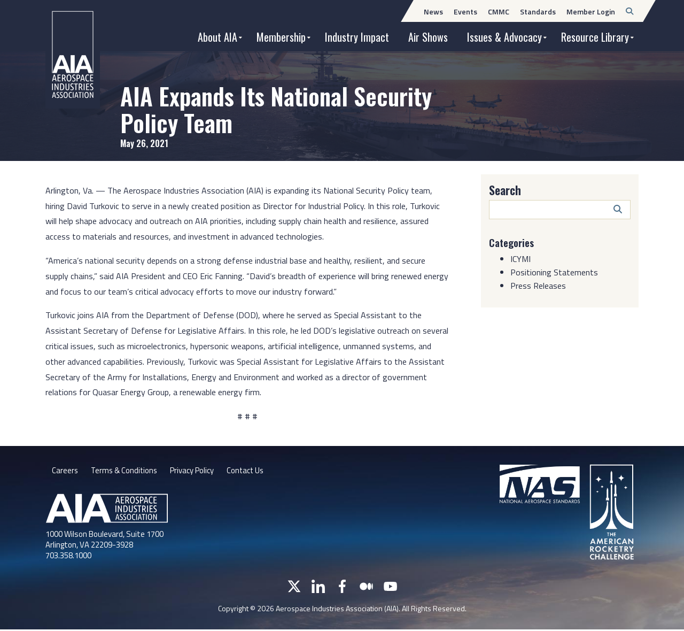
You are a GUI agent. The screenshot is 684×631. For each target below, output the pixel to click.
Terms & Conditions (126, 471)
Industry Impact (357, 37)
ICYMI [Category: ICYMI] (520, 258)
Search (505, 189)
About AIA (217, 37)
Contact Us (258, 471)
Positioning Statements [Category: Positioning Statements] (554, 272)
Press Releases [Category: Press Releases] (538, 285)
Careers (65, 471)
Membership (281, 37)
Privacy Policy (200, 471)
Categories (513, 242)
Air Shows (428, 37)
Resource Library (595, 37)
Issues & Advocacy (504, 37)
